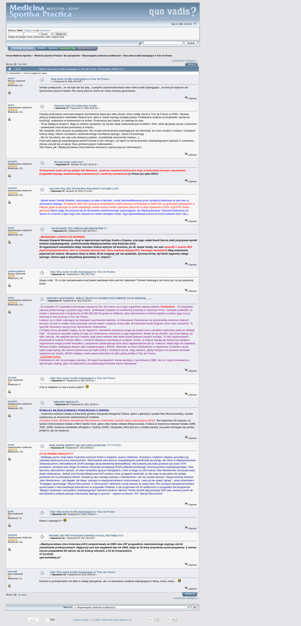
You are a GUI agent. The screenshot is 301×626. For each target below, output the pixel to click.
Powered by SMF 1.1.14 (83, 620)
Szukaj (52, 48)
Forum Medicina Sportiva (18, 55)
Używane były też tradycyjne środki (75, 105)
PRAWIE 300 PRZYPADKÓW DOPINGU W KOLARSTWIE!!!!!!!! (86, 535)
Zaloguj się (29, 30)
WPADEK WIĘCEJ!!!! (66, 401)
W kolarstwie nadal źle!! (68, 161)
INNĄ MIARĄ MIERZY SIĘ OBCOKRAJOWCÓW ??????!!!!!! (85, 445)
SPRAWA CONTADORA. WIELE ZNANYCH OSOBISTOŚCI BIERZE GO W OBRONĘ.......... (99, 298)
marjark (12, 161)
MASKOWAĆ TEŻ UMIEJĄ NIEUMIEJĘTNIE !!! (79, 228)
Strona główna (22, 48)
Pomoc (41, 48)
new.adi (12, 571)
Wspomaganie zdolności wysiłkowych (101, 55)
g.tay (11, 511)
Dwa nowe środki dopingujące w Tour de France (147, 55)
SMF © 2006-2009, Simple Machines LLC (114, 620)
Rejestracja (86, 48)
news (11, 105)
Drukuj (192, 65)
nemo (11, 78)
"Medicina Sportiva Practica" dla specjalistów (57, 55)
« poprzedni (178, 60)
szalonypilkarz (16, 271)
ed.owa (12, 377)
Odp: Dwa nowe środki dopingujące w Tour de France (82, 271)
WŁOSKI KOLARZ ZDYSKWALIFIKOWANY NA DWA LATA (84, 188)
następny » (191, 60)
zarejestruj (44, 30)
